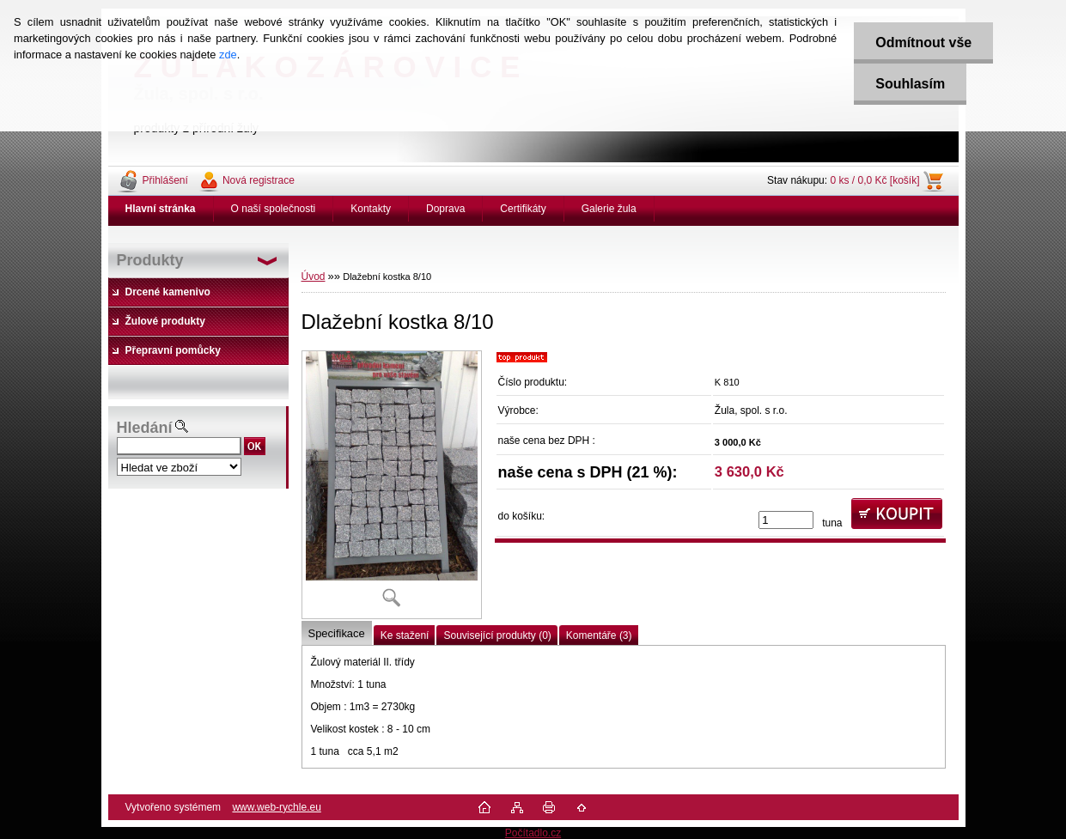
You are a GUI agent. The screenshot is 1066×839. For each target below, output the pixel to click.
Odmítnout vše (923, 42)
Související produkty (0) (497, 635)
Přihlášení (165, 180)
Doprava (445, 209)
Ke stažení (405, 635)
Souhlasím (910, 83)
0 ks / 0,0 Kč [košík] (874, 180)
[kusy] (785, 520)
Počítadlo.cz (533, 833)
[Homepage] (161, 209)
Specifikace (336, 633)
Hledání (145, 427)
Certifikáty (522, 209)
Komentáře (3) (599, 635)
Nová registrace (258, 180)
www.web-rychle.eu (276, 807)
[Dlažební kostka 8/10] (391, 484)
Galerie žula (609, 209)
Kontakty (370, 209)
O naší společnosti (273, 209)
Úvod (314, 277)
